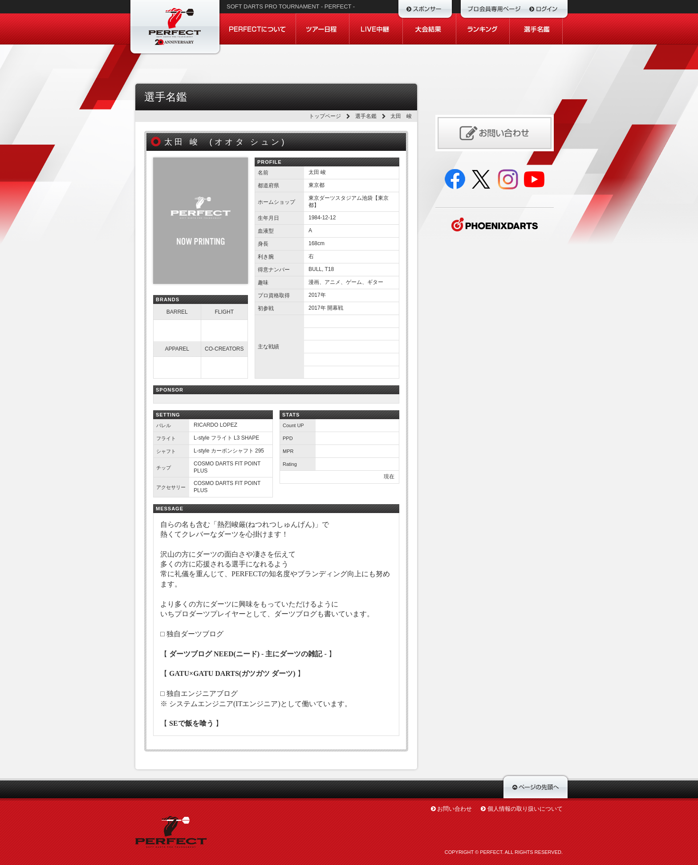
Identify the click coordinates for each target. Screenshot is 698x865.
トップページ (325, 116)
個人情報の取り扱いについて (525, 808)
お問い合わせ (454, 808)
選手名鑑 (366, 116)
